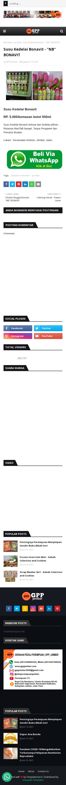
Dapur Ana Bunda (30, 734)
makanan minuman (20, 175)
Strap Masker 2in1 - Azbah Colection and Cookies (41, 573)
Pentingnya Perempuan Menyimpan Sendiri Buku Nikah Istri (41, 543)
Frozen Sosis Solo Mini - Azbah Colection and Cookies (38, 558)
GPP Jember (12, 61)
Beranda (8, 42)
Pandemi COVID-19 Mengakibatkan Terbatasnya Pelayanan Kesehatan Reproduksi (40, 753)
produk (17, 42)
